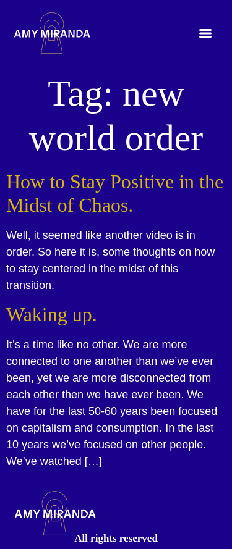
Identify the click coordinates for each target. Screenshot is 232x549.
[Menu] (205, 33)
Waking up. (51, 314)
